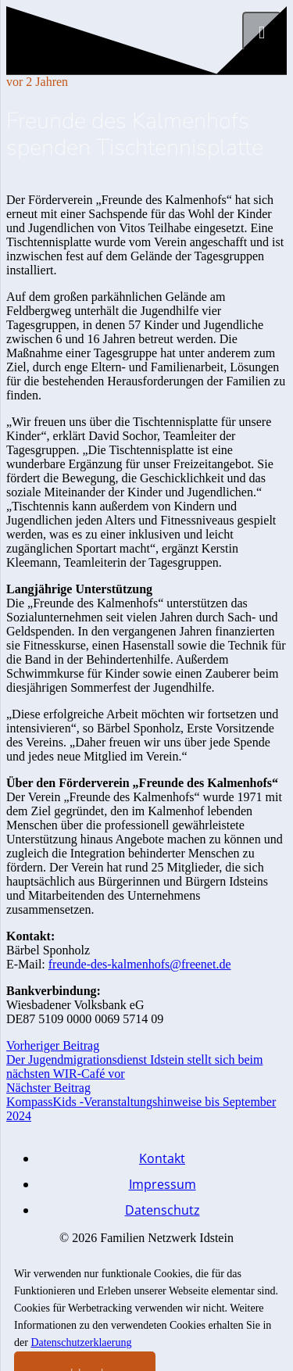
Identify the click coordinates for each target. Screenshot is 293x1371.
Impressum (162, 1184)
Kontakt (162, 1158)
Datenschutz (162, 1210)
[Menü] (261, 31)
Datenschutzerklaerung (80, 1342)
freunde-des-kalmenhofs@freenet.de (139, 964)
